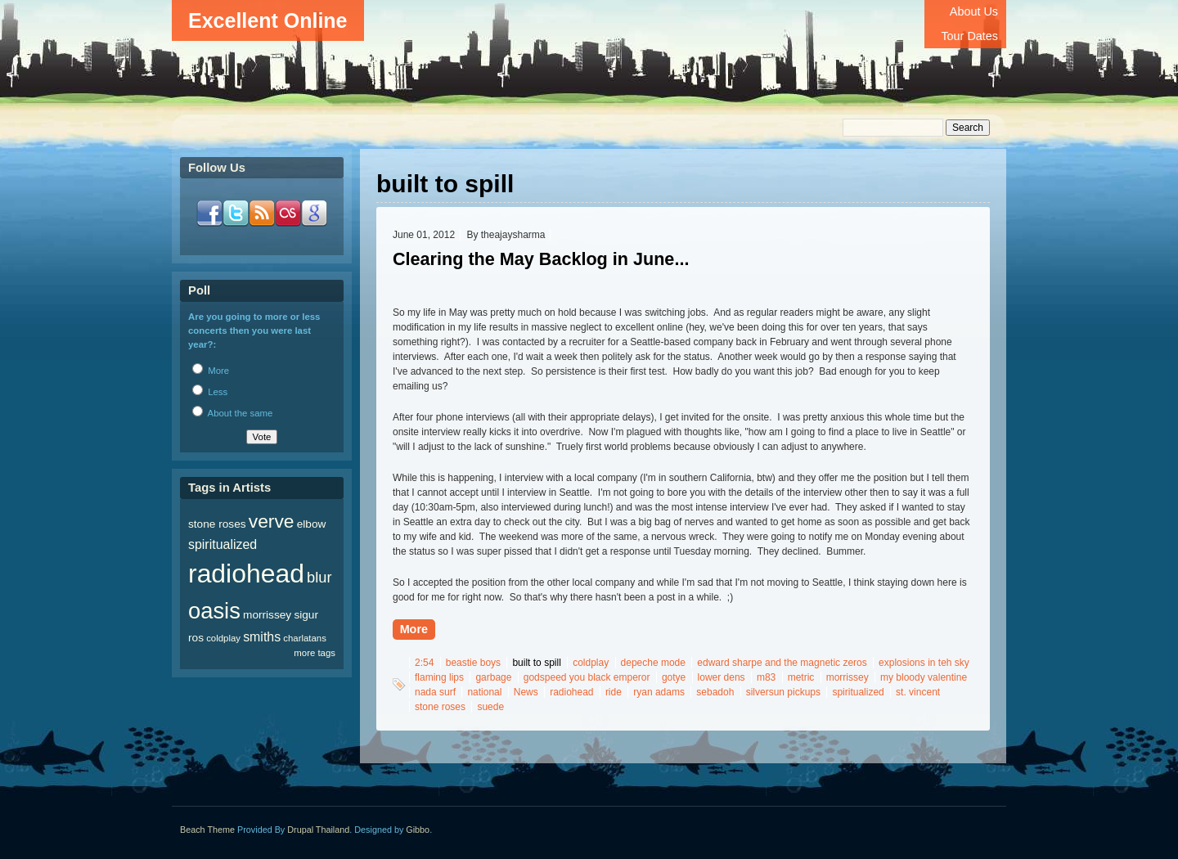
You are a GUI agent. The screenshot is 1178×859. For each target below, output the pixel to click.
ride (613, 692)
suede (490, 707)
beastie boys (473, 662)
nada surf (435, 692)
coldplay (591, 662)
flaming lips (439, 677)
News (526, 692)
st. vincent (918, 692)
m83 (766, 677)
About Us (974, 11)
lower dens (721, 677)
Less (209, 392)
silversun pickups (783, 692)
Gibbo (417, 829)
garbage (493, 677)
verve (271, 521)
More (414, 629)
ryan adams (659, 692)
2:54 (424, 662)
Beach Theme (207, 829)
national (484, 692)
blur (319, 577)
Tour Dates (969, 36)
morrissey (847, 677)
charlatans (304, 638)
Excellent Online (268, 20)
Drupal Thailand (318, 829)
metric (801, 677)
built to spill (536, 662)
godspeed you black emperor (587, 677)
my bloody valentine (923, 677)
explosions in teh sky (924, 662)
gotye (674, 677)
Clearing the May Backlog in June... (541, 259)
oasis (214, 610)
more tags (314, 653)
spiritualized (858, 692)
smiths (262, 637)
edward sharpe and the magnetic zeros (781, 662)
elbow (311, 524)
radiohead (571, 692)
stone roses (440, 707)
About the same (232, 413)
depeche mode (653, 662)
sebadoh (715, 692)
